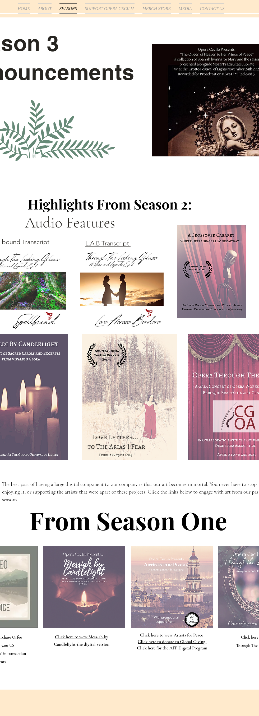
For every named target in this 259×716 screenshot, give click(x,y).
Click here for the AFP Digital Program (172, 648)
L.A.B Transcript (108, 243)
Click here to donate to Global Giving (172, 641)
